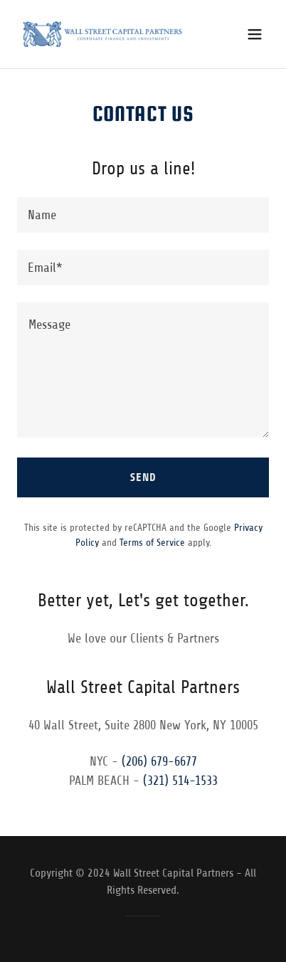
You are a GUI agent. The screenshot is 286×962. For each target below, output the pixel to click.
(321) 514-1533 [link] (180, 780)
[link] (102, 34)
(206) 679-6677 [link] (159, 761)
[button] (254, 34)
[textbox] (143, 215)
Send (143, 477)
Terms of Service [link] (152, 542)
